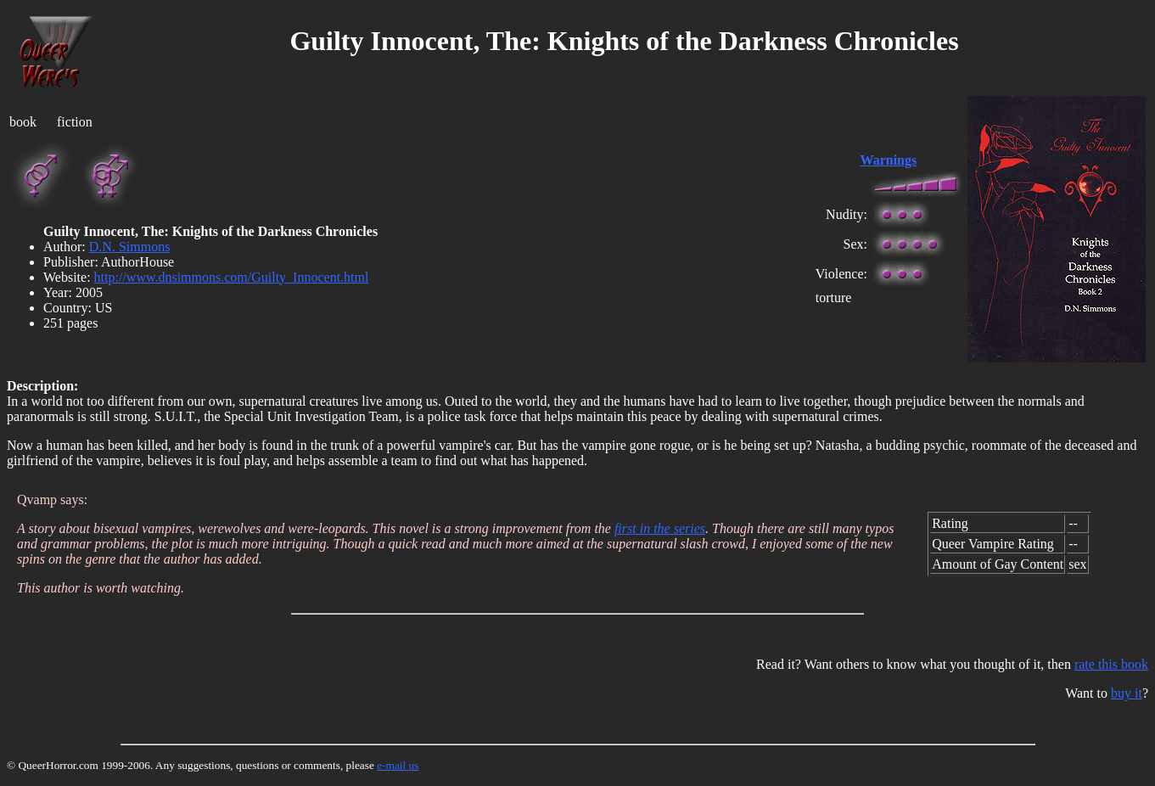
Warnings (889, 160)
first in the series (659, 528)
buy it (1126, 693)
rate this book (1111, 664)
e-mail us (397, 765)
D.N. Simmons (130, 246)
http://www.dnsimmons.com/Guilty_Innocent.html (231, 277)
